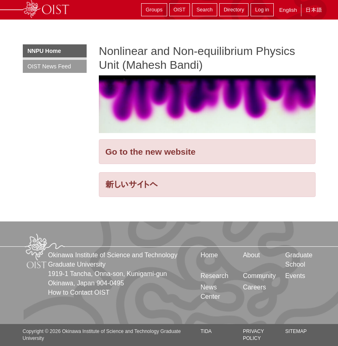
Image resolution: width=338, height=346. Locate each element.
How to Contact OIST (78, 292)
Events (295, 275)
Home (209, 255)
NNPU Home (44, 51)
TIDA (206, 331)
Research (214, 275)
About (251, 255)
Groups (154, 10)
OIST (179, 10)
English (288, 10)
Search (204, 10)
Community (259, 275)
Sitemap (296, 331)
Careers (254, 287)
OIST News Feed (49, 66)
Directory (234, 10)
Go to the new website (150, 151)
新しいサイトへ (131, 184)
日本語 (313, 10)
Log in (262, 10)
